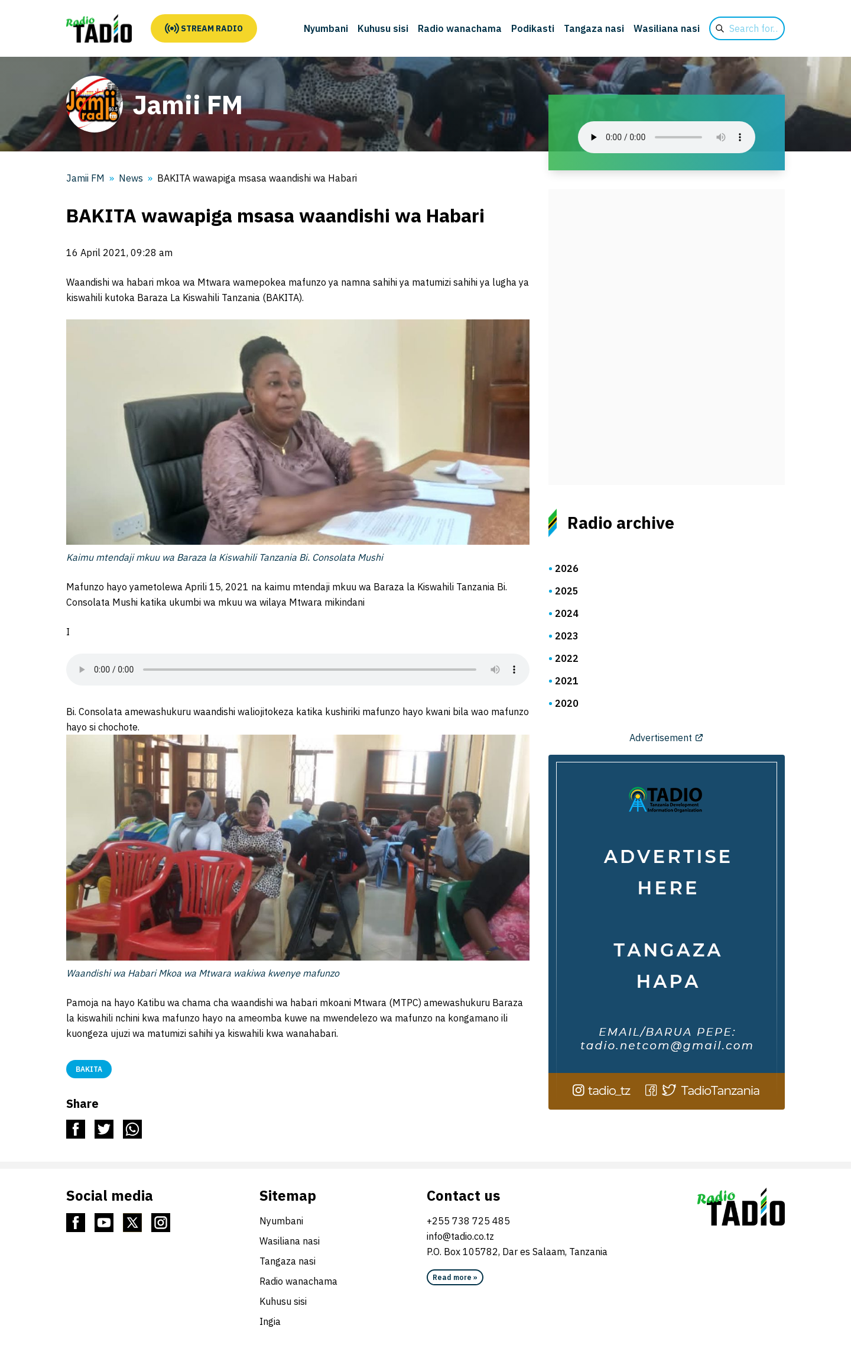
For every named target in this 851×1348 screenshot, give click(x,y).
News (131, 178)
